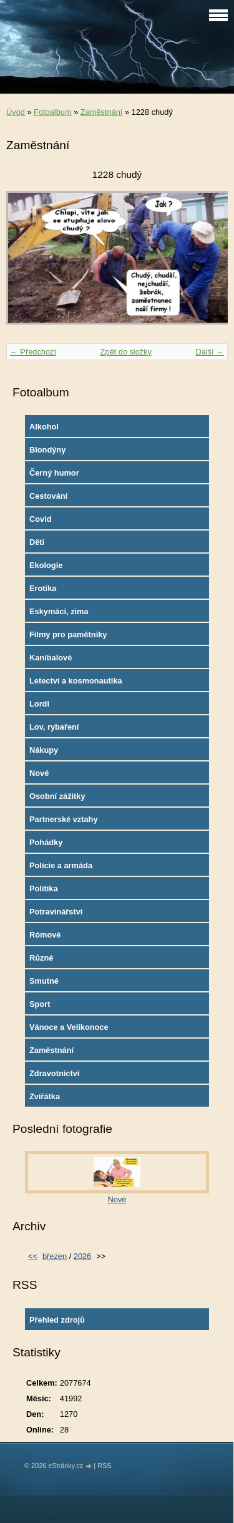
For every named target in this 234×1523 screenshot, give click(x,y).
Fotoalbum (52, 112)
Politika (43, 888)
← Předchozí (33, 351)
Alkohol (44, 426)
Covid (40, 519)
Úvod (15, 112)
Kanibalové (50, 657)
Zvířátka (44, 1096)
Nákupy (43, 750)
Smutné (44, 981)
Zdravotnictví (54, 1073)
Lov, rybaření (54, 727)
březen (54, 1256)
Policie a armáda (60, 865)
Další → (209, 351)
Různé (41, 957)
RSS (104, 1465)
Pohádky (45, 842)
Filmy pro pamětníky (68, 634)
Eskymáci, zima (59, 611)
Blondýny (47, 449)
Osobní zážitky (57, 796)
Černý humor (54, 472)
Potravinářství (55, 911)
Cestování (48, 496)
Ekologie (45, 565)
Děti (36, 542)
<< (32, 1256)
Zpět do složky (126, 351)
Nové (39, 773)
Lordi (39, 703)
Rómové (45, 934)
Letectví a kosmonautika (75, 680)
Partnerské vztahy (63, 819)
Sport (39, 1004)
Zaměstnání (101, 112)
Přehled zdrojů (57, 1320)
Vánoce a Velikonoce (69, 1027)
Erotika (42, 588)
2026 (82, 1256)
